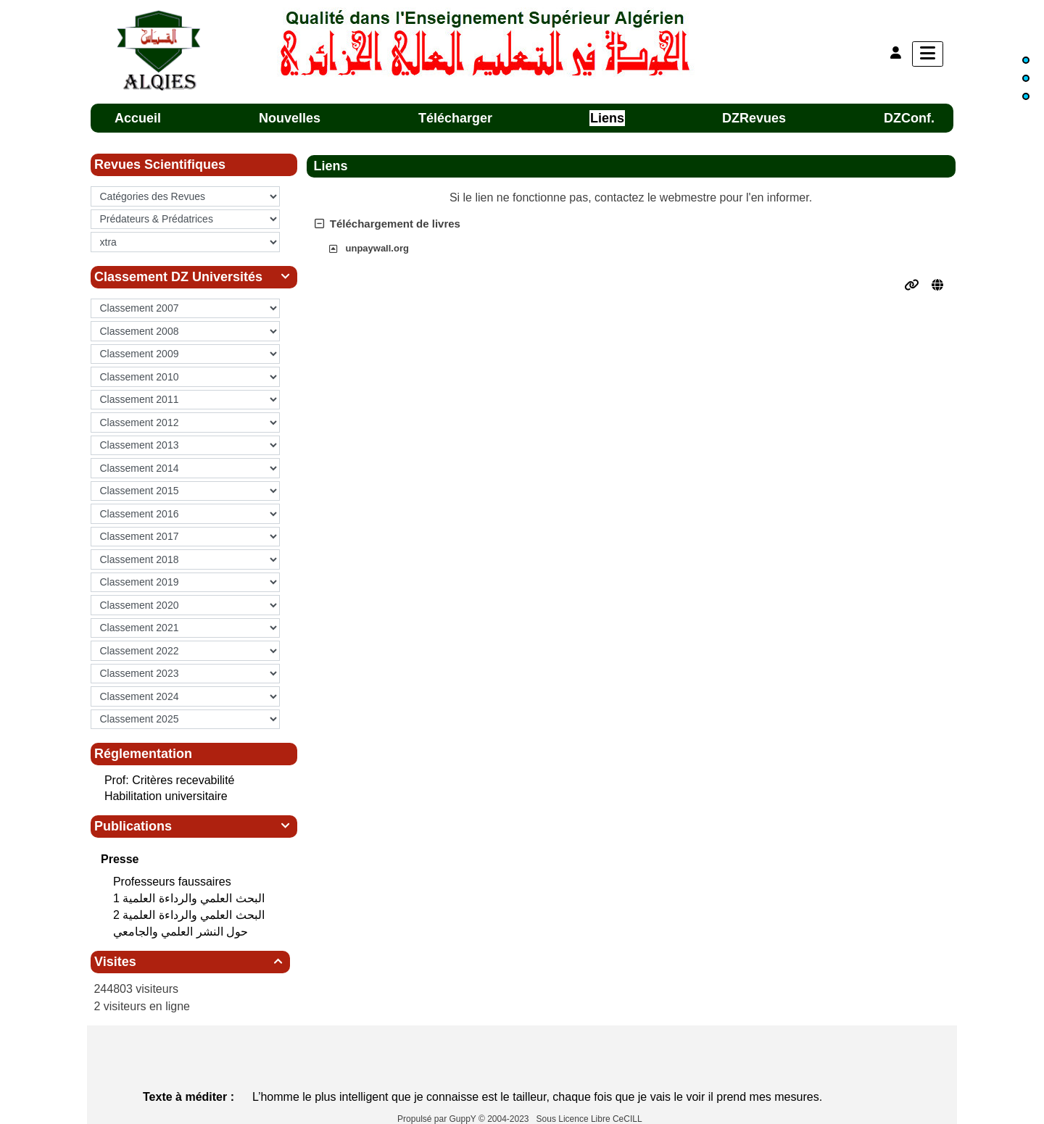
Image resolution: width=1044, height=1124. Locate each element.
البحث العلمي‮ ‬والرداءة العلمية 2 (190, 915)
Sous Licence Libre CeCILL (590, 1119)
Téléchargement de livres (387, 223)
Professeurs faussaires (173, 881)
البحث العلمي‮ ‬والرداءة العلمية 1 (190, 898)
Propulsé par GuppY (437, 1119)
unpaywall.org (377, 248)
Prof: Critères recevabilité (169, 780)
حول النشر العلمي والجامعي (182, 931)
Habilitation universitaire (166, 796)
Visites (190, 961)
